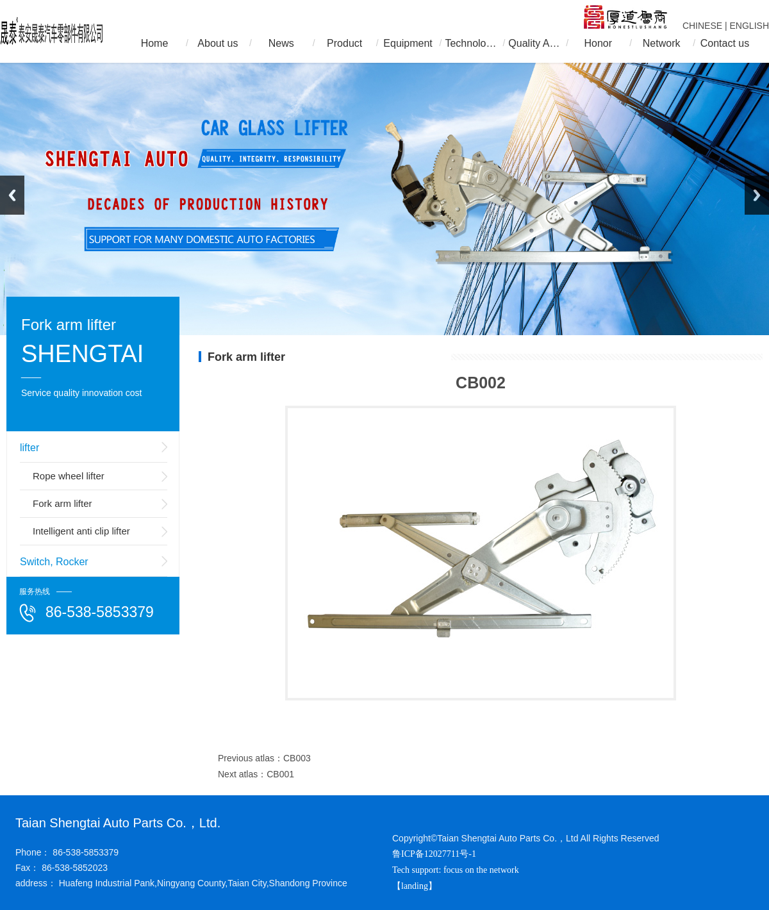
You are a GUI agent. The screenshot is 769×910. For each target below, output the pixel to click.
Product (344, 43)
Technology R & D (471, 43)
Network (662, 43)
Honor (598, 43)
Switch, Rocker (54, 561)
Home (155, 43)
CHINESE (702, 26)
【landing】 (416, 886)
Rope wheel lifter (68, 475)
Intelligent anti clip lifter (81, 530)
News (281, 43)
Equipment (408, 43)
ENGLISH (749, 26)
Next (757, 195)
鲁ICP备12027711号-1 (434, 854)
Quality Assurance (534, 43)
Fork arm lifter (62, 503)
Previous (12, 195)
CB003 (297, 758)
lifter (29, 447)
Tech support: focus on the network (455, 870)
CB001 (280, 774)
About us (217, 43)
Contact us (724, 43)
